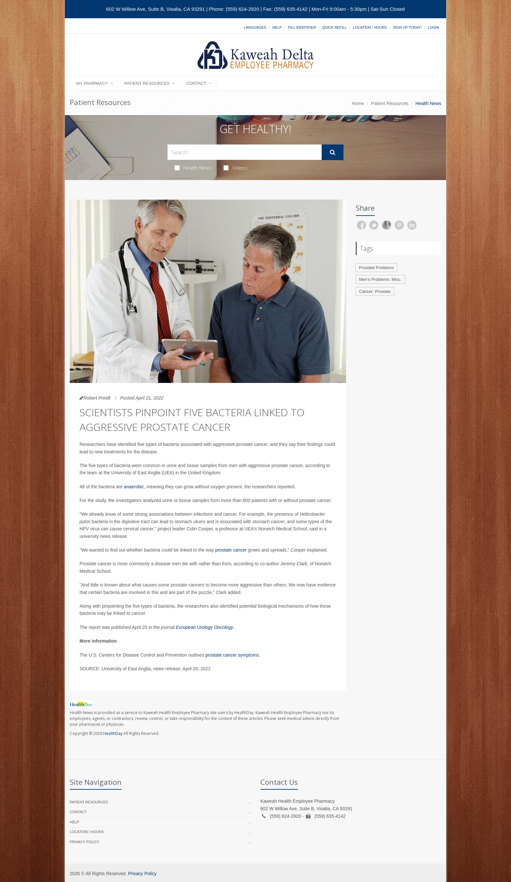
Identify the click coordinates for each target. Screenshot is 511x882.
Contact (196, 83)
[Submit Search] (332, 152)
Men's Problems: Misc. (380, 279)
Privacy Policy (84, 842)
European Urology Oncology (204, 627)
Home (358, 103)
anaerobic (134, 486)
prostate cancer (231, 550)
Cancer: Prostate (375, 291)
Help (277, 27)
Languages (255, 27)
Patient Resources (147, 83)
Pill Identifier (302, 27)
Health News (193, 167)
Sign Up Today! (407, 27)
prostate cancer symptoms (232, 655)
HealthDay (113, 733)
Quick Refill (334, 27)
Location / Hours (370, 27)
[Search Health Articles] (245, 152)
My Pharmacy (92, 83)
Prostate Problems (376, 267)
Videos (236, 167)
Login (433, 27)
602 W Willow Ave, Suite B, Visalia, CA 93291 (155, 9)
